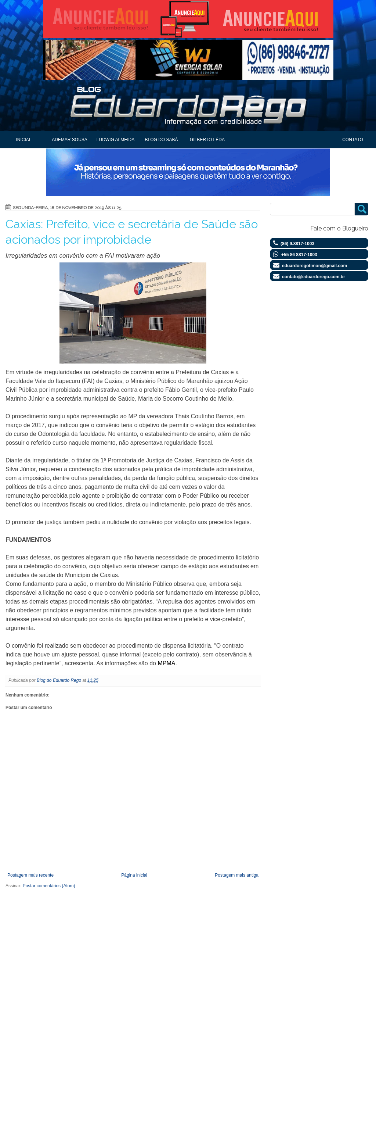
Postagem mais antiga (236, 875)
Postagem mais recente (30, 875)
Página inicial (134, 875)
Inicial (23, 139)
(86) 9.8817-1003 (297, 243)
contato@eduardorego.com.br (313, 276)
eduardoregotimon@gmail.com (314, 265)
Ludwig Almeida (115, 139)
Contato (352, 139)
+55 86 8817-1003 (299, 254)
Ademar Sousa (69, 139)
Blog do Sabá (161, 139)
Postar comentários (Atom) (49, 885)
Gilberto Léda (207, 139)
